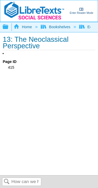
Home (23, 27)
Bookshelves (56, 27)
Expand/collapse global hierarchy (8, 27)
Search (6, 182)
